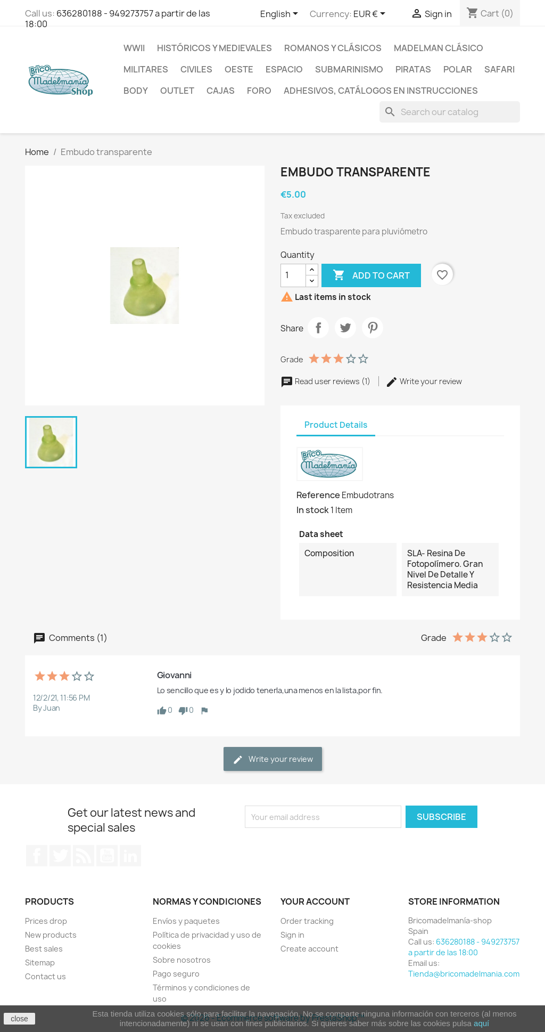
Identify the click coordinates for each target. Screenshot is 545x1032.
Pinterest (372, 327)
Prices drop (46, 921)
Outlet (177, 90)
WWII (134, 48)
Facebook (36, 855)
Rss (83, 855)
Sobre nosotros (182, 960)
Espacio (284, 69)
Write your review (423, 381)
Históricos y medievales (214, 48)
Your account (315, 901)
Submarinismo (349, 69)
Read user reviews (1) (326, 381)
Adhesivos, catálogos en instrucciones (381, 90)
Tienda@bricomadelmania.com (463, 974)
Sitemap (40, 962)
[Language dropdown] (281, 14)
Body (135, 90)
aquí (481, 1023)
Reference (318, 495)
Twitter (60, 855)
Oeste (239, 69)
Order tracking (307, 921)
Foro (259, 90)
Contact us (45, 976)
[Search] (449, 112)
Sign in (292, 935)
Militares (145, 69)
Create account (309, 949)
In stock (312, 510)
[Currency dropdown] (371, 14)
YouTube (107, 855)
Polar (457, 69)
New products (51, 935)
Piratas (413, 69)
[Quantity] (293, 275)
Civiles (196, 69)
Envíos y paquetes (186, 921)
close (19, 1018)
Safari (499, 69)
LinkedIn (130, 855)
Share (318, 327)
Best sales (44, 949)
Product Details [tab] (335, 424)
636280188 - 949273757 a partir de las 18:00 (117, 18)
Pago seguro (176, 974)
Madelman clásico (438, 48)
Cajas (221, 90)
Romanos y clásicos (333, 48)
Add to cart (371, 275)
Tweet (345, 327)
